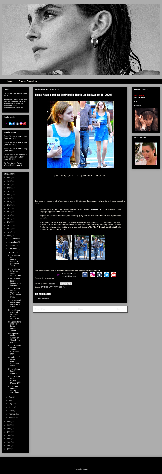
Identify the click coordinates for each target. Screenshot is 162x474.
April (11, 407)
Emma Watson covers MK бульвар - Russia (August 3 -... (14, 314)
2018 (9, 205)
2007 (9, 425)
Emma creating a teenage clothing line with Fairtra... (15, 389)
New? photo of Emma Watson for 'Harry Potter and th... (14, 338)
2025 (9, 181)
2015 (9, 215)
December (13, 239)
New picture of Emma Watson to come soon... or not (14, 361)
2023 (9, 188)
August (12, 252)
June (11, 400)
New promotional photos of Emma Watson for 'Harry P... (14, 326)
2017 (9, 208)
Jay (64, 287)
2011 (9, 229)
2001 (9, 446)
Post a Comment (44, 298)
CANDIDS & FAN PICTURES (51, 287)
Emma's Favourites (28, 81)
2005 (9, 432)
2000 (9, 449)
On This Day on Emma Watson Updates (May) (13, 164)
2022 (9, 191)
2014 (9, 219)
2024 (9, 184)
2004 (9, 435)
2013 (9, 222)
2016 (9, 212)
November (13, 242)
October (12, 245)
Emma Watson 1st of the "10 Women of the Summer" (14, 282)
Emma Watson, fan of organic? (14, 371)
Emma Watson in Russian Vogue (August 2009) (14, 272)
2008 (9, 422)
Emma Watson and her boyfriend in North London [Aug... (14, 293)
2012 (9, 225)
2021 (9, 195)
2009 (9, 236)
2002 (9, 442)
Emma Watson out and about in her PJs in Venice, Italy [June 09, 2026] (15, 157)
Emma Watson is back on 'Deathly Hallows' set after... (14, 349)
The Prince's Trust (97, 209)
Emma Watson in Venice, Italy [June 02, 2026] (15, 143)
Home (9, 81)
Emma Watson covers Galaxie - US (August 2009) (14, 380)
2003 (9, 439)
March (11, 411)
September (13, 249)
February (12, 414)
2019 (9, 202)
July (10, 397)
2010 (9, 232)
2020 (9, 198)
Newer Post (40, 309)
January (12, 417)
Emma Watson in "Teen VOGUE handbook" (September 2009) (14, 260)
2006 (9, 429)
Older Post (121, 309)
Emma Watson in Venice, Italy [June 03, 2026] (15, 137)
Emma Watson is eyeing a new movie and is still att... (14, 303)
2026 (9, 178)
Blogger (85, 469)
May (10, 404)
